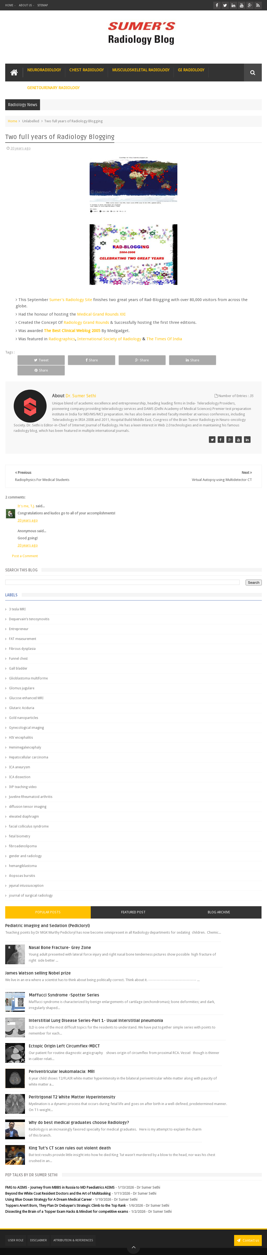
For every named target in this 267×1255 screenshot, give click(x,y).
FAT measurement (22, 628)
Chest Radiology (86, 70)
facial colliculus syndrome (29, 816)
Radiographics (62, 338)
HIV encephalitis (21, 727)
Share (90, 360)
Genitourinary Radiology (53, 88)
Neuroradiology (44, 70)
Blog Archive (219, 902)
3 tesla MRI (17, 599)
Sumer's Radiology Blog (59, 1246)
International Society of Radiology (109, 338)
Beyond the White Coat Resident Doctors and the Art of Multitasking (58, 1183)
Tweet (40, 360)
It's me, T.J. (26, 496)
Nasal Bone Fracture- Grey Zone (60, 937)
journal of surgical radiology (31, 885)
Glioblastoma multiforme (28, 668)
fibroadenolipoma (23, 836)
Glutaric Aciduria (21, 697)
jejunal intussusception (26, 875)
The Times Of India (164, 338)
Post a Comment (25, 545)
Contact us (248, 1230)
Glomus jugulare (21, 678)
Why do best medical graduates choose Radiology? (79, 1112)
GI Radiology (191, 70)
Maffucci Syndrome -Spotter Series (64, 984)
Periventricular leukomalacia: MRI (62, 1061)
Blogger (254, 1246)
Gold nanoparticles (23, 707)
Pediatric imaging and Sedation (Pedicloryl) (47, 915)
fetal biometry (19, 826)
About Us (25, 5)
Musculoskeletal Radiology (140, 70)
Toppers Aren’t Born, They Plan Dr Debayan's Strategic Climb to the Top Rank (65, 1195)
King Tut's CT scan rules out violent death (70, 1137)
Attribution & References (73, 1230)
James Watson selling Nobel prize (38, 962)
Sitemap (43, 5)
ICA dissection (19, 767)
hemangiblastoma (23, 855)
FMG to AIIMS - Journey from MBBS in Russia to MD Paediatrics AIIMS (60, 1177)
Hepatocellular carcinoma (28, 747)
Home (9, 5)
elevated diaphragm (24, 806)
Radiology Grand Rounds (86, 322)
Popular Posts (48, 902)
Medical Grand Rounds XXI (101, 314)
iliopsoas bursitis (22, 865)
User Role (16, 1230)
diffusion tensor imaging (27, 796)
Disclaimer (38, 1230)
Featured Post (133, 902)
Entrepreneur (19, 619)
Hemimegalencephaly (25, 737)
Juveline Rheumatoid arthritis (30, 786)
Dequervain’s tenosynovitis (29, 609)
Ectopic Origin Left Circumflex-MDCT (64, 1035)
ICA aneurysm (19, 757)
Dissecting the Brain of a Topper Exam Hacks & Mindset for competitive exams (66, 1201)
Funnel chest (18, 648)
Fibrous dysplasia (22, 638)
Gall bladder (18, 658)
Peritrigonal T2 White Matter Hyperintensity (72, 1086)
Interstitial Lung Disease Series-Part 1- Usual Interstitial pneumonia (96, 1010)
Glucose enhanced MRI (26, 688)
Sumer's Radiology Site (70, 299)
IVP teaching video (23, 776)
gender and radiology (25, 846)
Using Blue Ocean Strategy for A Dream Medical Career (48, 1189)
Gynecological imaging (26, 717)
